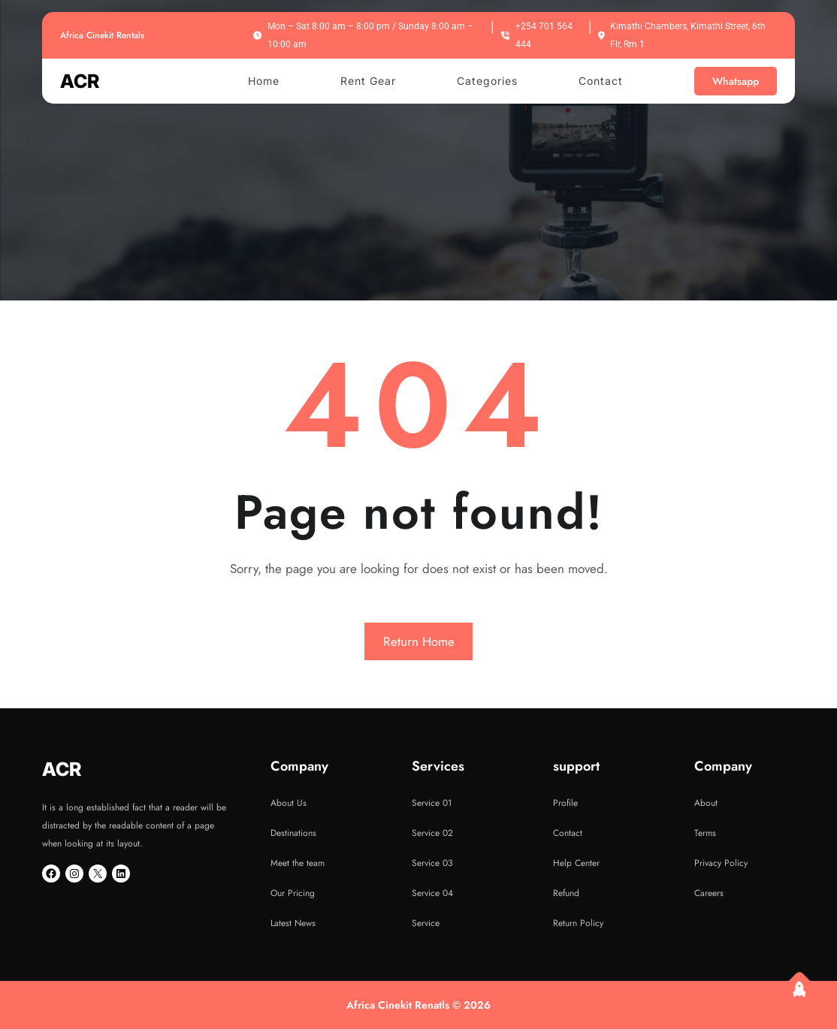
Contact (567, 833)
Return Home (419, 641)
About (706, 803)
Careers (709, 893)
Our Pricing (292, 893)
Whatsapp (735, 81)
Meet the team (297, 863)
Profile (565, 803)
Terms (705, 833)
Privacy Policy (721, 863)
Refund (566, 893)
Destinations (293, 833)
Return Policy (578, 923)
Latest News (293, 923)
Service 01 (432, 803)
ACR (79, 81)
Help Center (576, 863)
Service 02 (432, 833)
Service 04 (432, 893)
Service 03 (432, 863)
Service (426, 923)
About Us (288, 803)
